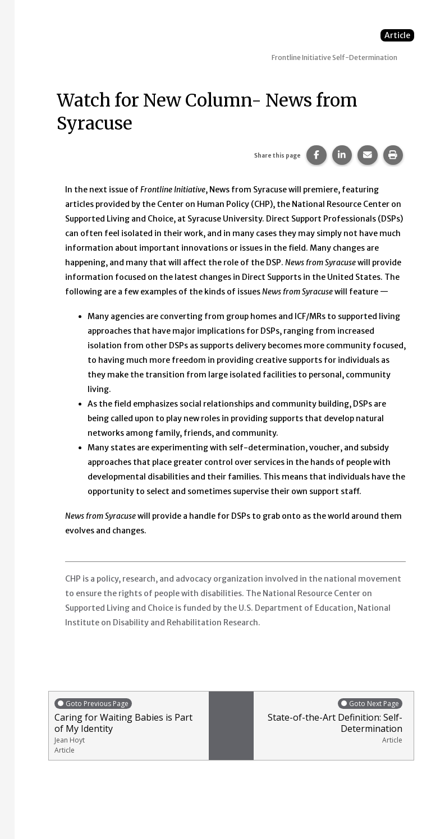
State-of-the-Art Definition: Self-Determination (330, 721)
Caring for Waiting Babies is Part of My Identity (128, 726)
